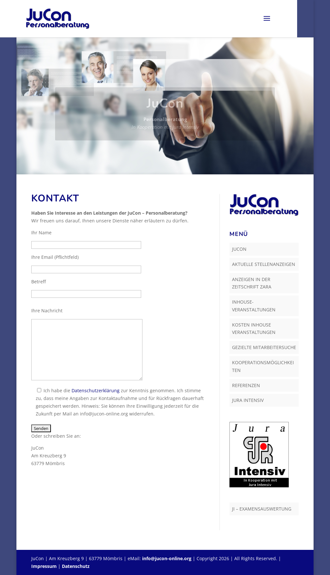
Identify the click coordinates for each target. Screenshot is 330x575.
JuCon (239, 249)
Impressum (44, 566)
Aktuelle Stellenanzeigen (263, 264)
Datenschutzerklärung (96, 390)
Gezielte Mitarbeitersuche (264, 347)
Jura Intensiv (248, 400)
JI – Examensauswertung (261, 509)
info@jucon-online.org (166, 558)
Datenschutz (76, 566)
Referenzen (246, 385)
